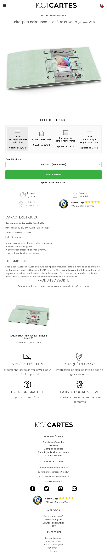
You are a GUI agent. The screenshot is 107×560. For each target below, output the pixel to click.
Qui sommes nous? (53, 516)
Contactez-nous (53, 455)
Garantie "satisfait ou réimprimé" (53, 452)
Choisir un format (53, 120)
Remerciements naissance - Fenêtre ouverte (28, 337)
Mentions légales (53, 519)
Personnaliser (53, 174)
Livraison (53, 445)
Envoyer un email (53, 481)
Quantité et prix (13, 159)
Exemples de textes (53, 448)
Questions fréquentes (53, 442)
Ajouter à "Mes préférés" (51, 182)
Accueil (44, 15)
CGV (53, 526)
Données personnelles (53, 522)
